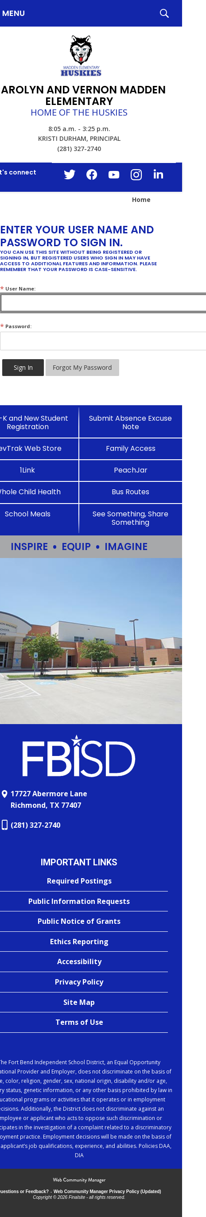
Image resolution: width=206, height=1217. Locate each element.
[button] (164, 13)
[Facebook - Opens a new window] (92, 177)
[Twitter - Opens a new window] (69, 177)
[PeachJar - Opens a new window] (131, 470)
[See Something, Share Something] (131, 518)
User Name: (17, 288)
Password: (15, 326)
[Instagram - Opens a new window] (136, 177)
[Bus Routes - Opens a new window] (131, 492)
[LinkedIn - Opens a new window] (158, 176)
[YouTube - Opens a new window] (114, 176)
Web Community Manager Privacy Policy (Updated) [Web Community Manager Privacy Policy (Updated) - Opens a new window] (107, 1191)
